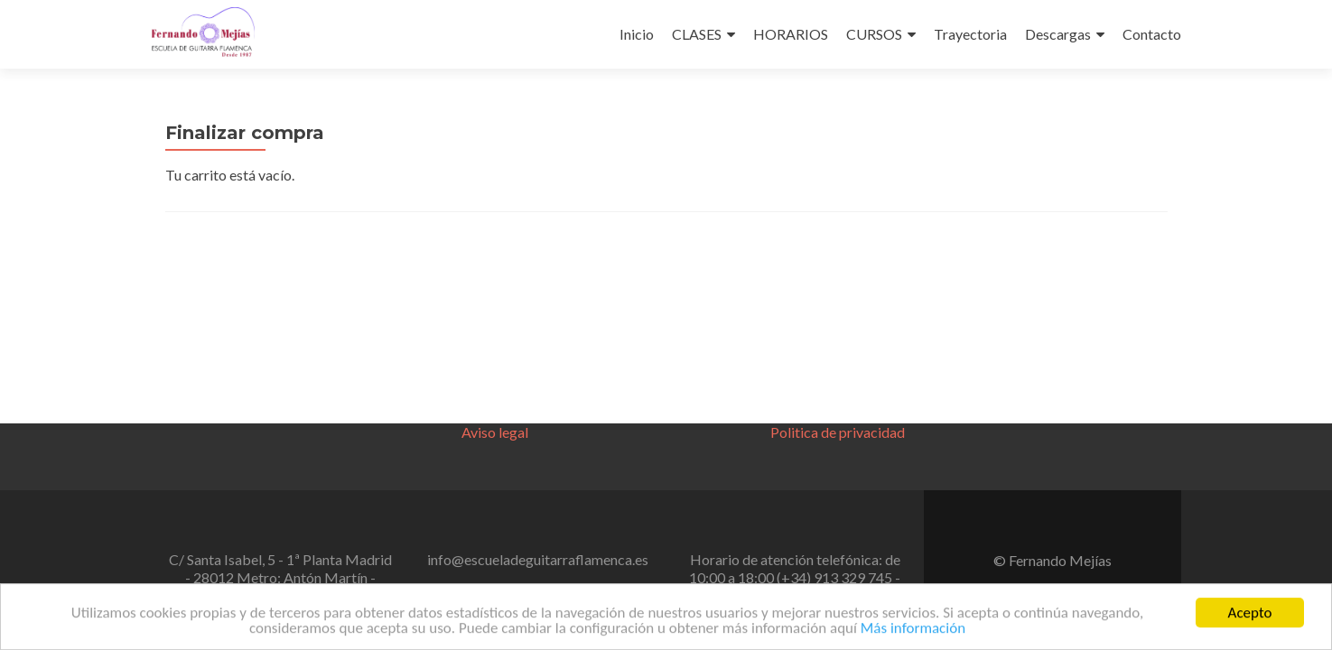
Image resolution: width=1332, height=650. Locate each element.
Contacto (1151, 33)
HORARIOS (790, 33)
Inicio (636, 33)
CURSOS (874, 33)
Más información (913, 631)
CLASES (697, 33)
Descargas (1058, 33)
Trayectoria (970, 33)
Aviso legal (494, 432)
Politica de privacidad (837, 432)
